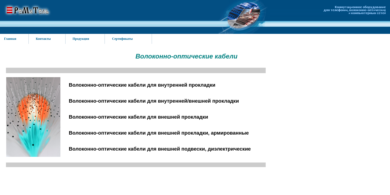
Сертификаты (122, 39)
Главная (10, 39)
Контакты (43, 39)
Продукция (81, 39)
